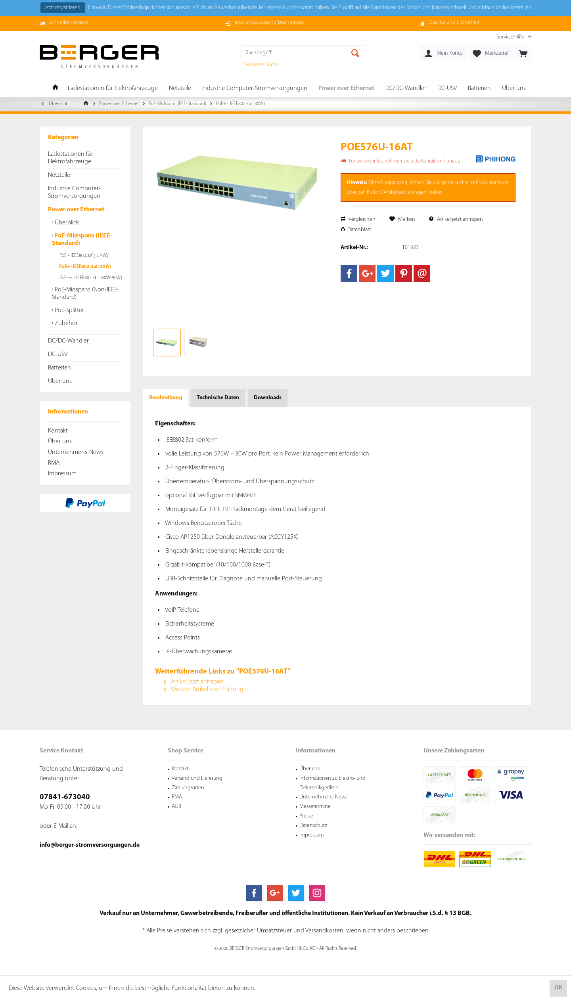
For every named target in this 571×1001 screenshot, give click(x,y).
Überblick (66, 223)
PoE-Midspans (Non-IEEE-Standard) (85, 293)
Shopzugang (394, 182)
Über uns (60, 381)
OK (558, 988)
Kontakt (58, 431)
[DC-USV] (447, 88)
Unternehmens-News (75, 452)
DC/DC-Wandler (68, 341)
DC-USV (57, 354)
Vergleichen (358, 219)
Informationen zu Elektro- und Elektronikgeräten (332, 783)
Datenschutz (313, 826)
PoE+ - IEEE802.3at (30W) (84, 266)
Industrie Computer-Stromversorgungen (74, 192)
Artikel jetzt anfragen (456, 219)
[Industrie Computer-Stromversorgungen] (255, 88)
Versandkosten (324, 931)
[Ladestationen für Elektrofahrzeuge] (112, 88)
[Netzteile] (180, 88)
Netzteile (59, 175)
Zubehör (65, 323)
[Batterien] (479, 88)
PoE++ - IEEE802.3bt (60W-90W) (90, 278)
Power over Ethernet (76, 210)
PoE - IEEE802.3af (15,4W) (83, 255)
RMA (53, 463)
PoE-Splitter (68, 310)
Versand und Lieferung (197, 778)
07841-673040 (65, 797)
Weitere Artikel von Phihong (203, 689)
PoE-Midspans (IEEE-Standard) (82, 240)
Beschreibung (165, 398)
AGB (176, 807)
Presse (306, 816)
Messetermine (315, 807)
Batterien (59, 368)
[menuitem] (511, 37)
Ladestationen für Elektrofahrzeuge (70, 158)
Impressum (62, 474)
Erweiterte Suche (260, 65)
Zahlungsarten (188, 788)
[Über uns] (513, 88)
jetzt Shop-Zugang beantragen (269, 22)
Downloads (268, 398)
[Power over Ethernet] (346, 88)
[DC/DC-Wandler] (406, 88)
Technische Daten (218, 398)
